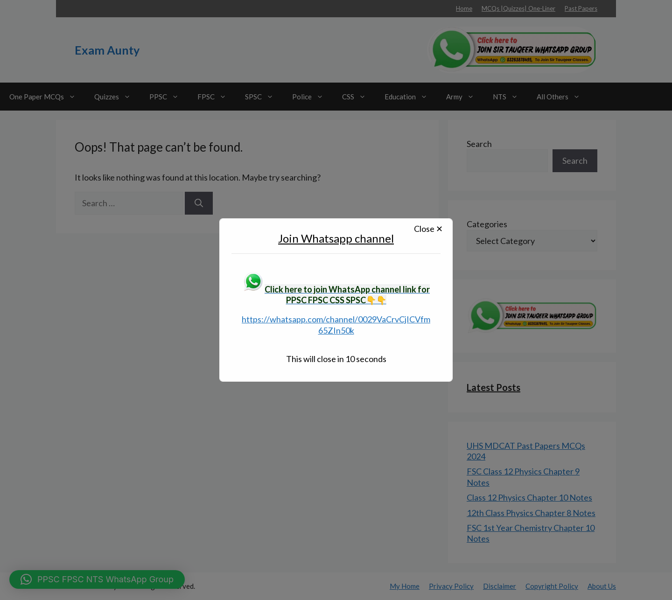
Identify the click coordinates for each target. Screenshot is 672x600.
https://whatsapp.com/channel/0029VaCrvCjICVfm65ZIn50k (336, 324)
